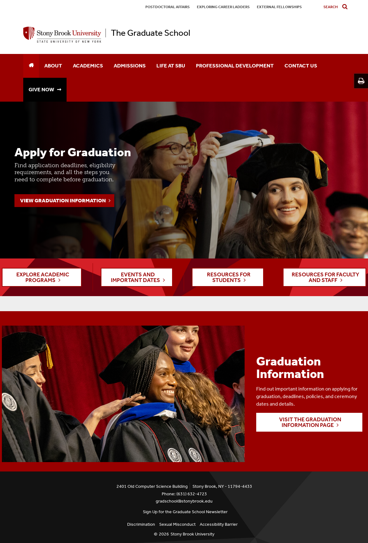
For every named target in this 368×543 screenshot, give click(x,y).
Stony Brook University (192, 534)
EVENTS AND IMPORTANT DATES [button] (135, 277)
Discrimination (141, 524)
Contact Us (300, 65)
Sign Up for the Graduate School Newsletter (185, 511)
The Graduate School (150, 33)
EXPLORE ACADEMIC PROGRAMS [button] (42, 277)
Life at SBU (170, 65)
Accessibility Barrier (219, 524)
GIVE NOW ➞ (45, 89)
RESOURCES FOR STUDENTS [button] (229, 277)
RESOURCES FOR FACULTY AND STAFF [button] (325, 277)
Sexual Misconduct (177, 524)
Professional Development (235, 65)
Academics (88, 65)
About (53, 65)
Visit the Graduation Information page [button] (310, 422)
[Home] (31, 66)
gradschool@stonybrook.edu (184, 501)
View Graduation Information (63, 200)
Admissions (130, 65)
